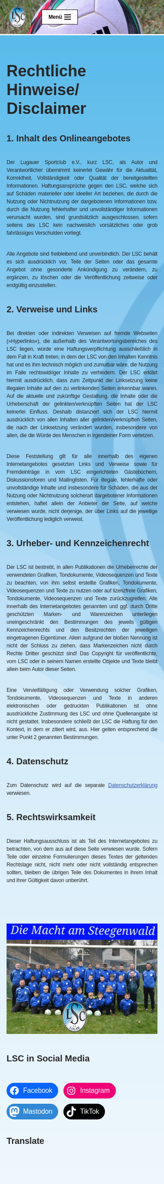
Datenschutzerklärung (132, 785)
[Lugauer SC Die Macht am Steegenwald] (17, 17)
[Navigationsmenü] (60, 17)
